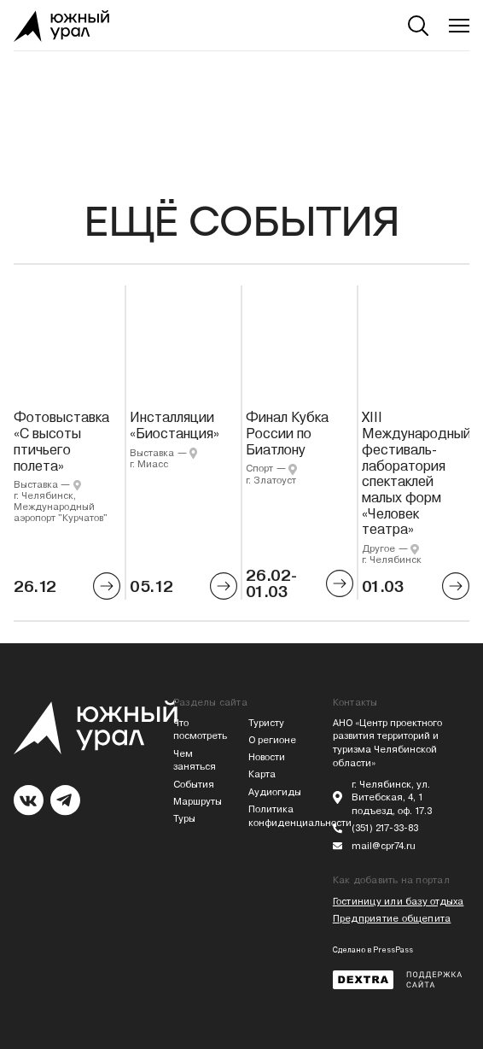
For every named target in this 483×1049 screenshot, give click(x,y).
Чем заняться (194, 760)
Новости (266, 757)
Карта (262, 774)
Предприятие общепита (392, 918)
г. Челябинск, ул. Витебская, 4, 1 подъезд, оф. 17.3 (392, 798)
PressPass (393, 950)
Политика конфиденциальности (279, 816)
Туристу (266, 723)
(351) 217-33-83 (385, 828)
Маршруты (197, 801)
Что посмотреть (200, 730)
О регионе (272, 740)
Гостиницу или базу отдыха (398, 901)
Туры (184, 818)
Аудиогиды (274, 792)
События (193, 784)
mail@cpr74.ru (384, 846)
